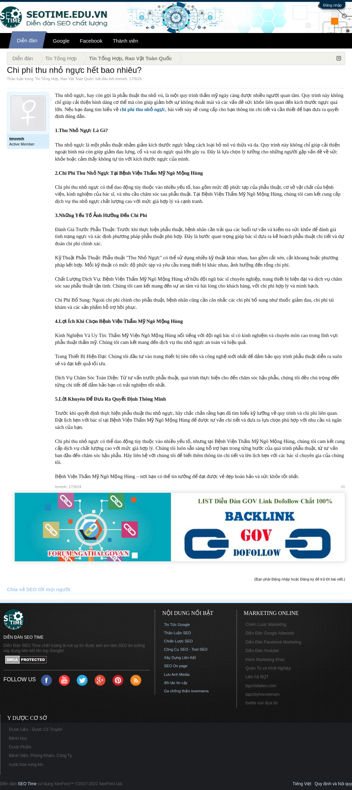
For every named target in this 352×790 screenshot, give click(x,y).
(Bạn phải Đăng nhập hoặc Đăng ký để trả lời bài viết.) (299, 579)
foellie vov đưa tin (261, 703)
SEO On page (176, 666)
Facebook (91, 41)
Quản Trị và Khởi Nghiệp (268, 668)
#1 (343, 487)
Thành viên (125, 41)
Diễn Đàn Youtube (262, 650)
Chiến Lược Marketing (265, 624)
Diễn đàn (27, 40)
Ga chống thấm (177, 691)
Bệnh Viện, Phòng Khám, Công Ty (40, 755)
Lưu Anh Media (176, 674)
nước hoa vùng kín (26, 764)
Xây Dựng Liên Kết (180, 658)
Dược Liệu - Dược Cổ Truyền (36, 729)
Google (61, 41)
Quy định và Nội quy (333, 783)
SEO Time (27, 783)
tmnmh (121, 79)
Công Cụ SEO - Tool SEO (186, 649)
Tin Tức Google (177, 625)
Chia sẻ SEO (22, 589)
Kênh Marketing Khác (265, 659)
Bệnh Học (18, 738)
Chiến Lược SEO (178, 641)
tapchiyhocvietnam (262, 694)
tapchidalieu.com (260, 685)
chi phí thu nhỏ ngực (142, 109)
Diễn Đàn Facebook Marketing (273, 642)
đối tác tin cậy (175, 683)
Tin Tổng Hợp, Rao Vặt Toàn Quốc (64, 79)
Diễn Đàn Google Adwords (269, 633)
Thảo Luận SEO (177, 633)
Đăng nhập (332, 5)
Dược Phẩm (20, 747)
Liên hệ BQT (257, 676)
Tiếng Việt (302, 783)
